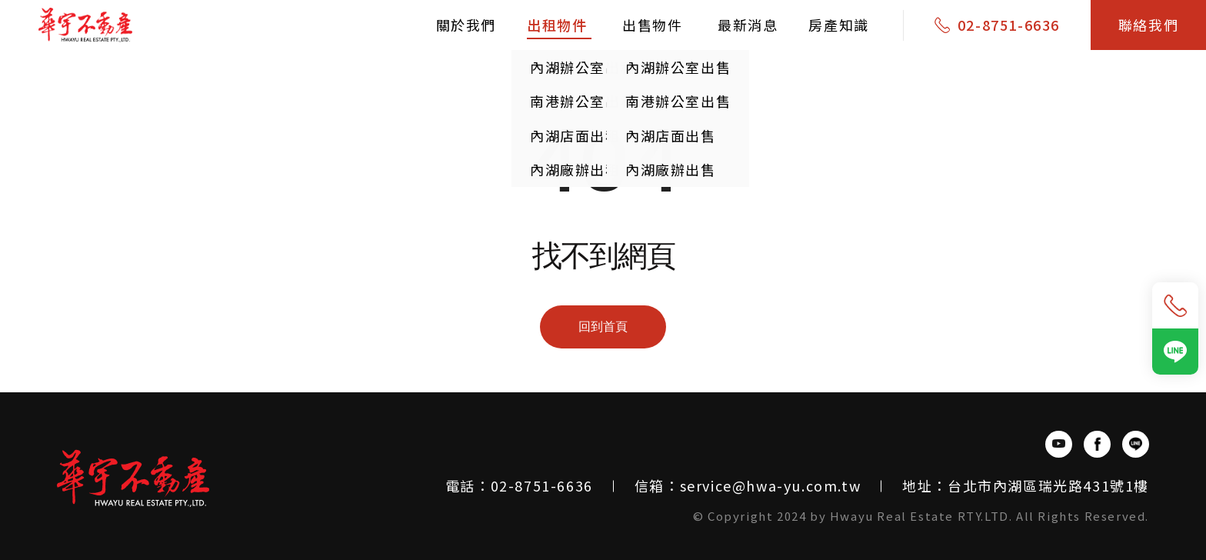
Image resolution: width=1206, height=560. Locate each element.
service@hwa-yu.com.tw (770, 485)
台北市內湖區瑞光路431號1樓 (1048, 485)
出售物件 (654, 25)
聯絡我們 (1148, 25)
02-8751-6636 (1009, 25)
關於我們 (466, 25)
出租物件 (559, 25)
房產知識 (838, 25)
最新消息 (748, 25)
